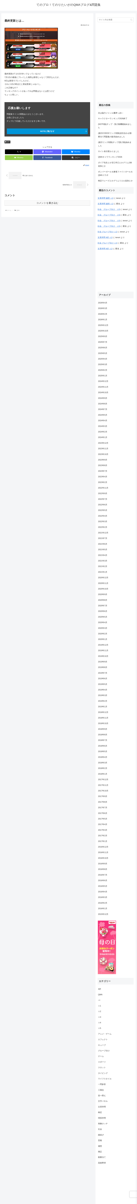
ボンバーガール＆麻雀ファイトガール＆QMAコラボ (115, 173)
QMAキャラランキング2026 (110, 157)
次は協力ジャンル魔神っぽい (110, 113)
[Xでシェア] (19, 151)
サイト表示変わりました (108, 151)
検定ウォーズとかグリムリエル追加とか (115, 181)
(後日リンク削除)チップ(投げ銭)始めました (114, 144)
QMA (7, 141)
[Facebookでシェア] (47, 157)
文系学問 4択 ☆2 (105, 237)
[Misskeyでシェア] (19, 157)
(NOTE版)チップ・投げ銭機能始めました (115, 126)
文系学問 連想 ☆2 (105, 198)
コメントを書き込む (47, 202)
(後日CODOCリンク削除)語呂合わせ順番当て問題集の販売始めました (115, 135)
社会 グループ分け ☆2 (107, 232)
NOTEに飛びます (47, 131)
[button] (76, 157)
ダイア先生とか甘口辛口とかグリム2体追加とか (115, 164)
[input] (116, 19)
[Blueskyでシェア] (76, 151)
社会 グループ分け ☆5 (109, 209)
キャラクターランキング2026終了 (112, 118)
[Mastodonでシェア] (47, 151)
